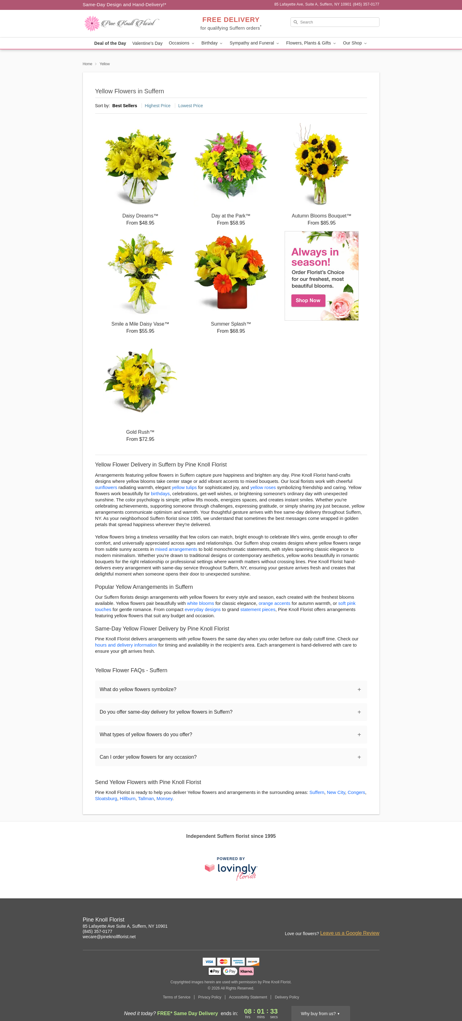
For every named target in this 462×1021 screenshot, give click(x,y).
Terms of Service (176, 997)
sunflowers (106, 487)
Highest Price (158, 105)
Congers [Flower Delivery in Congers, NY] (356, 792)
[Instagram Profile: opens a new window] (348, 920)
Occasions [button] (182, 43)
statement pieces (257, 609)
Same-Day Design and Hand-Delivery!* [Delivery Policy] (125, 4)
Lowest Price (190, 105)
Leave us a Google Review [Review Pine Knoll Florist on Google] (349, 933)
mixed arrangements (176, 549)
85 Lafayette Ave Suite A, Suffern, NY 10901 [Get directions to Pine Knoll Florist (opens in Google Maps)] (125, 926)
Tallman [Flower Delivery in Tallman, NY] (146, 798)
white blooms (200, 603)
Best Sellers (124, 105)
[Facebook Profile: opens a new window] (361, 920)
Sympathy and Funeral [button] (255, 43)
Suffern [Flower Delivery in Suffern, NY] (316, 792)
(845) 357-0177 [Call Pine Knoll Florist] (97, 931)
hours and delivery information (126, 645)
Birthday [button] (212, 43)
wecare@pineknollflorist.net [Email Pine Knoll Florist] (109, 936)
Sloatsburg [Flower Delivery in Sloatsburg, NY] (106, 798)
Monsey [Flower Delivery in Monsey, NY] (164, 798)
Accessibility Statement (248, 997)
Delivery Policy (287, 997)
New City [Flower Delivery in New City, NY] (336, 792)
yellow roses (263, 487)
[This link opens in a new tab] (231, 869)
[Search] (334, 22)
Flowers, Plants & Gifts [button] (311, 43)
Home (87, 64)
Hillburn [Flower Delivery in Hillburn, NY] (128, 798)
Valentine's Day (147, 43)
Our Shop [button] (355, 43)
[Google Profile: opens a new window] (375, 920)
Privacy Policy (209, 997)
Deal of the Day (110, 43)
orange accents (274, 603)
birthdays (160, 493)
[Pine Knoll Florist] (127, 24)
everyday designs (203, 609)
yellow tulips (184, 487)
